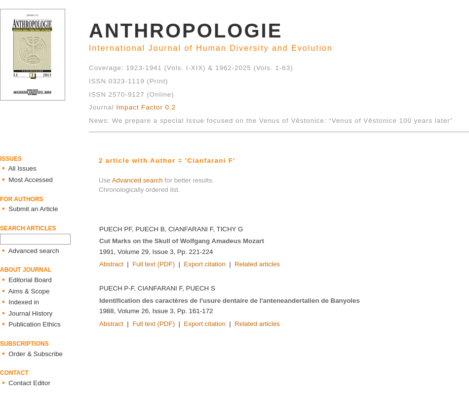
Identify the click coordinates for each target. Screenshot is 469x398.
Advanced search (137, 180)
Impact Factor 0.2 (146, 107)
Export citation (204, 264)
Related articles (257, 264)
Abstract (111, 264)
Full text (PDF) (153, 264)
